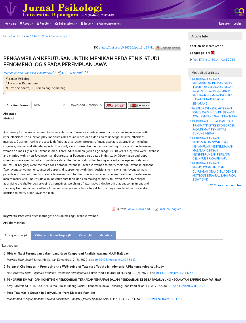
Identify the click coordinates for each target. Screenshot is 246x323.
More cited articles (226, 185)
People (43, 23)
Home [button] (7, 36)
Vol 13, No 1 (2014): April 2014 (214, 60)
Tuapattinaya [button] (59, 36)
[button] (4, 93)
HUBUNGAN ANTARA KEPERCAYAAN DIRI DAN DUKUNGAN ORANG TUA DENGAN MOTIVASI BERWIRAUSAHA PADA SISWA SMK (214, 171)
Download (143, 209)
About (25, 23)
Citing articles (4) (16, 235)
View (131, 209)
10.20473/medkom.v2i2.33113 (115, 260)
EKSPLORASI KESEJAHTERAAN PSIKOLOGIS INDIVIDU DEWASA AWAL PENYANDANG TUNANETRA (214, 112)
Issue (86, 23)
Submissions (65, 23)
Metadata (105, 235)
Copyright (85, 235)
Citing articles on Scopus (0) (53, 235)
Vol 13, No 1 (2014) (37, 36)
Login (237, 23)
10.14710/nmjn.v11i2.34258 (174, 273)
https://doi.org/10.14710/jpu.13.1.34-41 (127, 47)
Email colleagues (170, 209)
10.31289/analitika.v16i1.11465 (163, 299)
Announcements (109, 23)
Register (224, 23)
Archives (18, 36)
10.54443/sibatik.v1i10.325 (187, 286)
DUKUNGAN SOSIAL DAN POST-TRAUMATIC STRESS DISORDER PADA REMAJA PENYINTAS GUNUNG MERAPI (213, 127)
